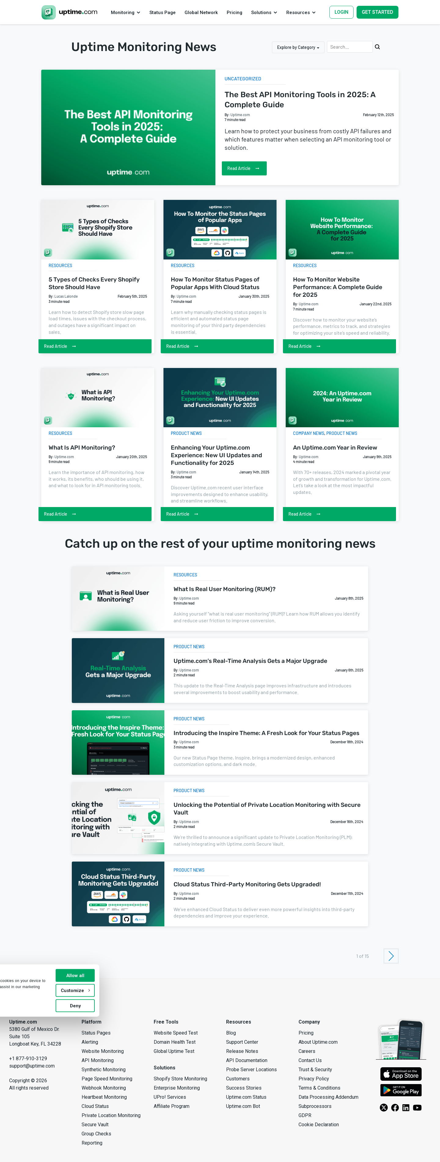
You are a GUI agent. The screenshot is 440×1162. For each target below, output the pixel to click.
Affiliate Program (171, 1106)
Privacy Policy (314, 1079)
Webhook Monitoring (104, 1088)
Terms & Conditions (319, 1088)
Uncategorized (245, 78)
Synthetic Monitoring (104, 1069)
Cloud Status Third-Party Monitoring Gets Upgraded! (247, 884)
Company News (308, 433)
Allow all (150, 1120)
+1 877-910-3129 (28, 1058)
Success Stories (244, 1088)
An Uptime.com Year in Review (335, 447)
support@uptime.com (32, 1066)
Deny (150, 1151)
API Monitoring (98, 1060)
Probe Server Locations (251, 1069)
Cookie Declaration (319, 1124)
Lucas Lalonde (66, 296)
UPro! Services (170, 1097)
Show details (23, 1151)
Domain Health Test (175, 1042)
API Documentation (246, 1060)
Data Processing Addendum (328, 1097)
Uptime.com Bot (243, 1106)
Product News (186, 433)
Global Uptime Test (174, 1051)
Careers (307, 1051)
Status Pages (96, 1033)
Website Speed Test (176, 1033)
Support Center (242, 1042)
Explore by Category (296, 47)
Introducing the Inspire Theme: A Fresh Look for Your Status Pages (266, 733)
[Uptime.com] (16, 1001)
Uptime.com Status (246, 1097)
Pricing (306, 1033)
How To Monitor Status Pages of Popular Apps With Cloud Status (215, 283)
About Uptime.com (318, 1042)
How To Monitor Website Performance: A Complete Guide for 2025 (337, 287)
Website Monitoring (103, 1051)
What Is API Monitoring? (82, 447)
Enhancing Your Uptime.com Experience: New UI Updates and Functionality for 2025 (216, 455)
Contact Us (310, 1060)
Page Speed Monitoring (107, 1079)
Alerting (90, 1042)
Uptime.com (240, 114)
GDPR (305, 1115)
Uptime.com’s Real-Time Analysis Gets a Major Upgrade (250, 660)
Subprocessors (315, 1106)
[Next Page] (391, 956)
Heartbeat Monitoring (104, 1097)
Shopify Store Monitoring (180, 1079)
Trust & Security (315, 1069)
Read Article (248, 168)
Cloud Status (95, 1106)
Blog (231, 1033)
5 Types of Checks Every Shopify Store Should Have (94, 283)
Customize (150, 1135)
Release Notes (242, 1051)
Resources (60, 265)
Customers (238, 1079)
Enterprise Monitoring (177, 1088)
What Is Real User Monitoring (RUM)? (225, 589)
